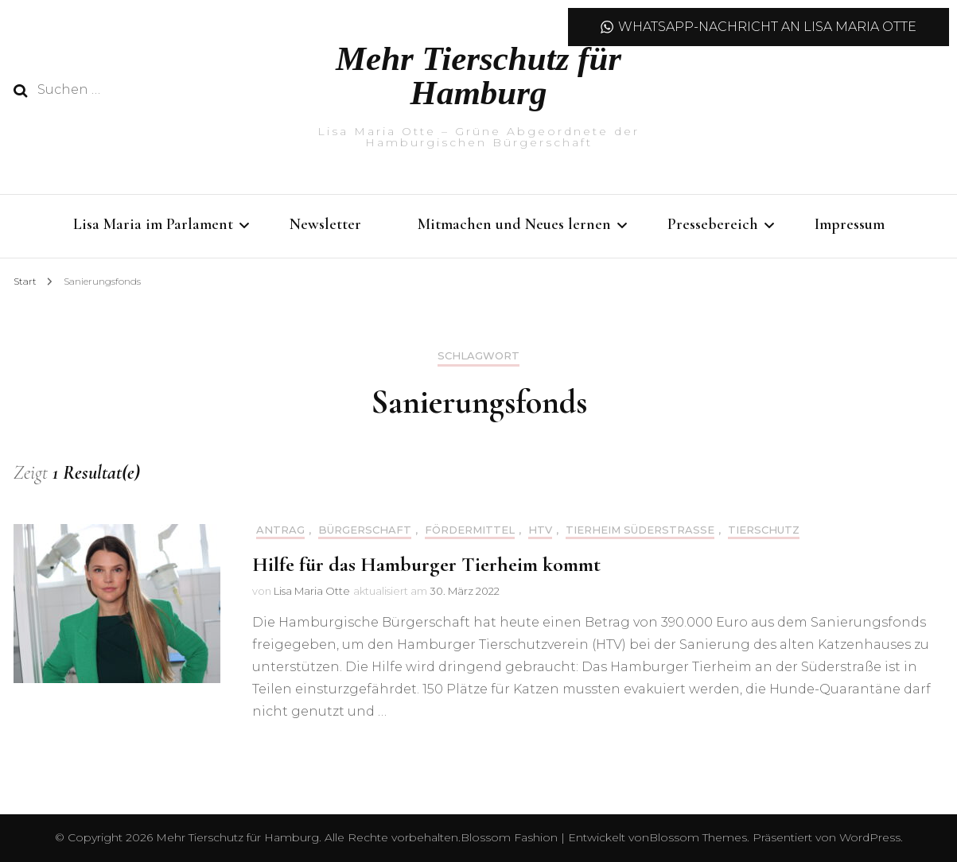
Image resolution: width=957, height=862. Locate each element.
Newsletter (325, 224)
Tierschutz (763, 530)
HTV (540, 530)
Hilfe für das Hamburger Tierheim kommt (426, 564)
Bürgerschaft (364, 530)
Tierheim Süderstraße (640, 530)
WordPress (870, 837)
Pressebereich (712, 224)
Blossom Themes (698, 837)
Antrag (280, 530)
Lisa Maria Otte (312, 590)
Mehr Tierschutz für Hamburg (478, 75)
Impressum (850, 224)
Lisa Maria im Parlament (153, 224)
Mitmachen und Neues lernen (514, 224)
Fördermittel (470, 530)
